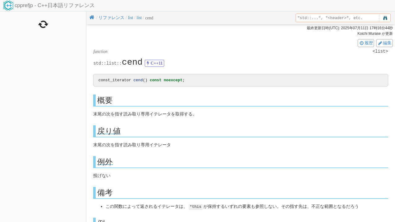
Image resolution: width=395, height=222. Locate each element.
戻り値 (109, 131)
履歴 (366, 42)
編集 (384, 42)
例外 (105, 162)
